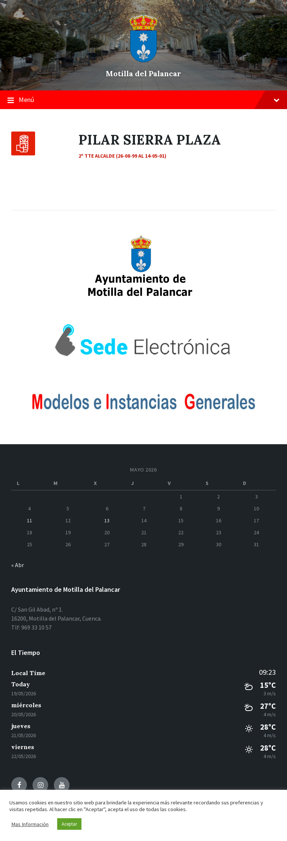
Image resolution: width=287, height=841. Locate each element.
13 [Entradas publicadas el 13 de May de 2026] (106, 520)
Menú (143, 100)
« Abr (17, 565)
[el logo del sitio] (143, 60)
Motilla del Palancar (143, 73)
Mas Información (30, 824)
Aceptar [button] (69, 824)
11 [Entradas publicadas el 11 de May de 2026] (29, 520)
